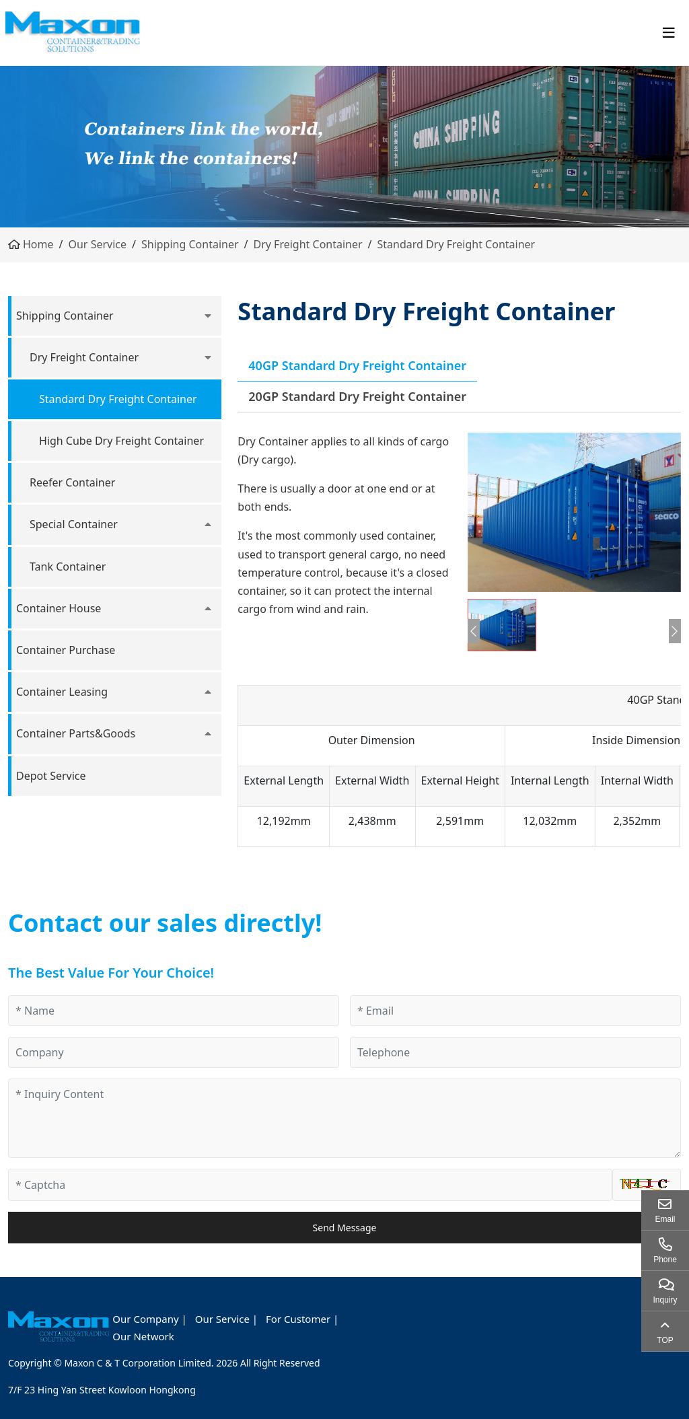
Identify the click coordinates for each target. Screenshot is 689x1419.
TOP (665, 1340)
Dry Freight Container (308, 244)
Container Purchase (65, 650)
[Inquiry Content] (344, 1118)
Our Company (145, 1318)
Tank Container (68, 566)
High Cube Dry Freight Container (121, 440)
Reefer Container (72, 482)
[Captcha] (310, 1185)
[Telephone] (515, 1052)
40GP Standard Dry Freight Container (357, 365)
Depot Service (51, 775)
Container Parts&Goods (75, 733)
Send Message (345, 1227)
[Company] (173, 1052)
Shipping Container (190, 244)
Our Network (143, 1336)
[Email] (515, 1010)
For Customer (298, 1318)
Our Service (97, 244)
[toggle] (669, 33)
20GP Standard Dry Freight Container (357, 396)
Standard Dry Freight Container (456, 244)
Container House (58, 608)
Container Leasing (62, 691)
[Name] (173, 1010)
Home (38, 244)
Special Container (74, 524)
